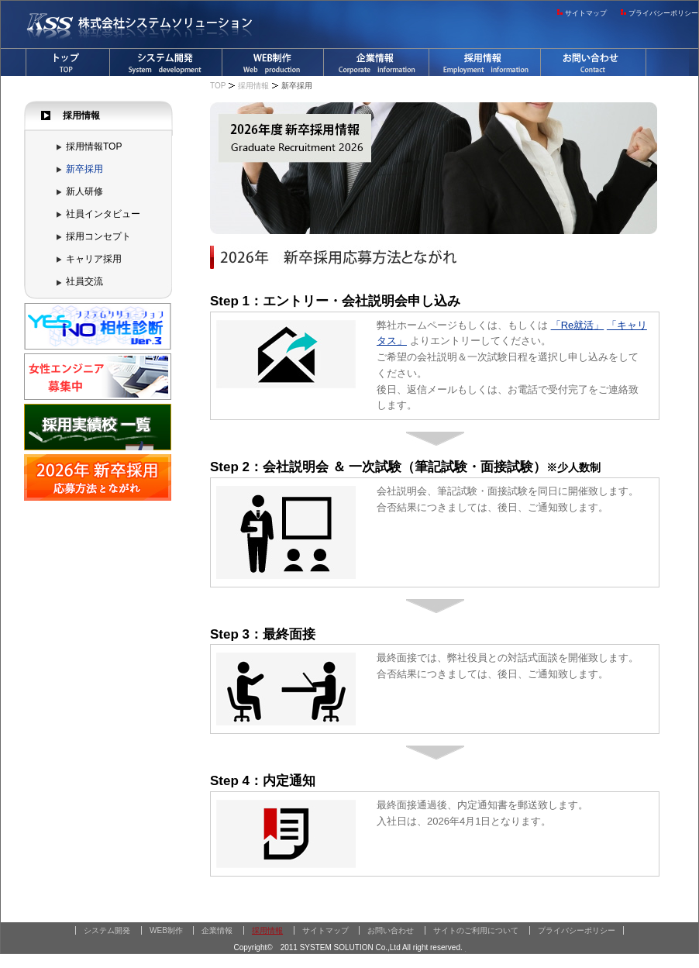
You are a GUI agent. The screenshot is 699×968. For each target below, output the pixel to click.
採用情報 (253, 85)
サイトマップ (586, 13)
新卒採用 (84, 169)
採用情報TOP (94, 146)
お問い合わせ (390, 930)
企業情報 (216, 930)
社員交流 (84, 281)
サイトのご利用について (475, 930)
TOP (218, 85)
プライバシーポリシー (663, 13)
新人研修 (84, 191)
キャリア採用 (94, 258)
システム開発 (107, 930)
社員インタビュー (103, 213)
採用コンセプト (98, 236)
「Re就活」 (577, 325)
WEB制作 (166, 930)
